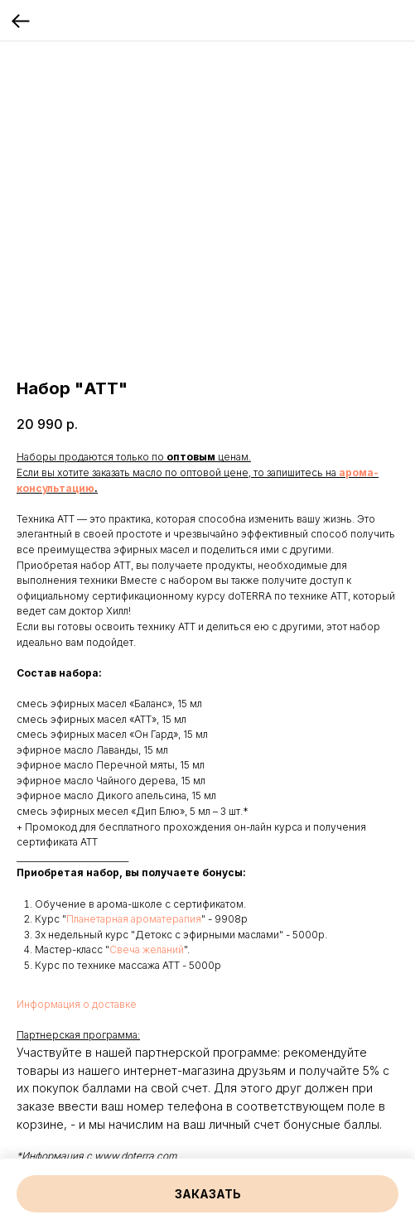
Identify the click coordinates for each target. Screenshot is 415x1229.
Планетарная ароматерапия (133, 919)
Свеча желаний (146, 949)
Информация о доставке (77, 1004)
